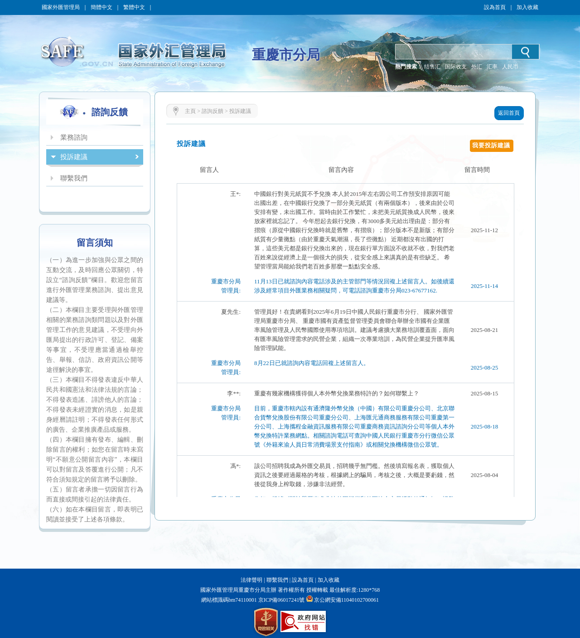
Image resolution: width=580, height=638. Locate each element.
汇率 (492, 66)
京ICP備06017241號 (281, 600)
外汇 (476, 66)
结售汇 (432, 66)
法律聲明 (251, 580)
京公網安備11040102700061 (346, 600)
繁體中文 (134, 7)
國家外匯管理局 (61, 7)
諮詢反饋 (212, 111)
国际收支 (456, 66)
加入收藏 (527, 7)
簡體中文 (101, 7)
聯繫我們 (277, 580)
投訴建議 (240, 111)
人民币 (510, 66)
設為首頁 (495, 7)
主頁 (190, 111)
